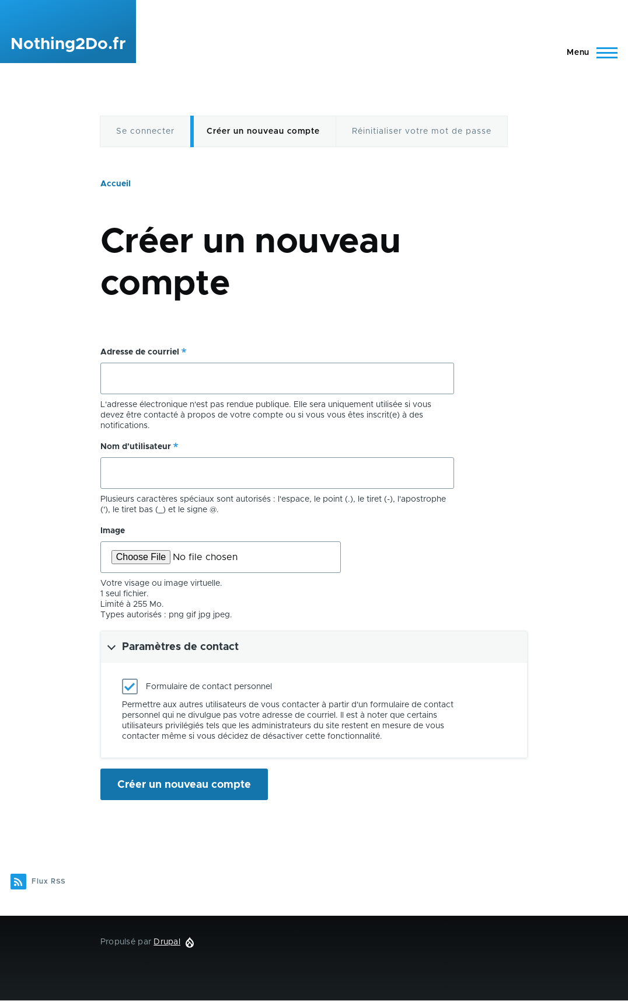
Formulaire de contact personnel (209, 687)
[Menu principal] (588, 52)
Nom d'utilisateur (135, 447)
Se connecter (145, 131)
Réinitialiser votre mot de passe (421, 131)
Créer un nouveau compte (263, 131)
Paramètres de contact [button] (180, 647)
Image (112, 531)
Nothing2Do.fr (68, 44)
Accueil (115, 184)
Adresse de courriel (139, 352)
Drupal (166, 942)
